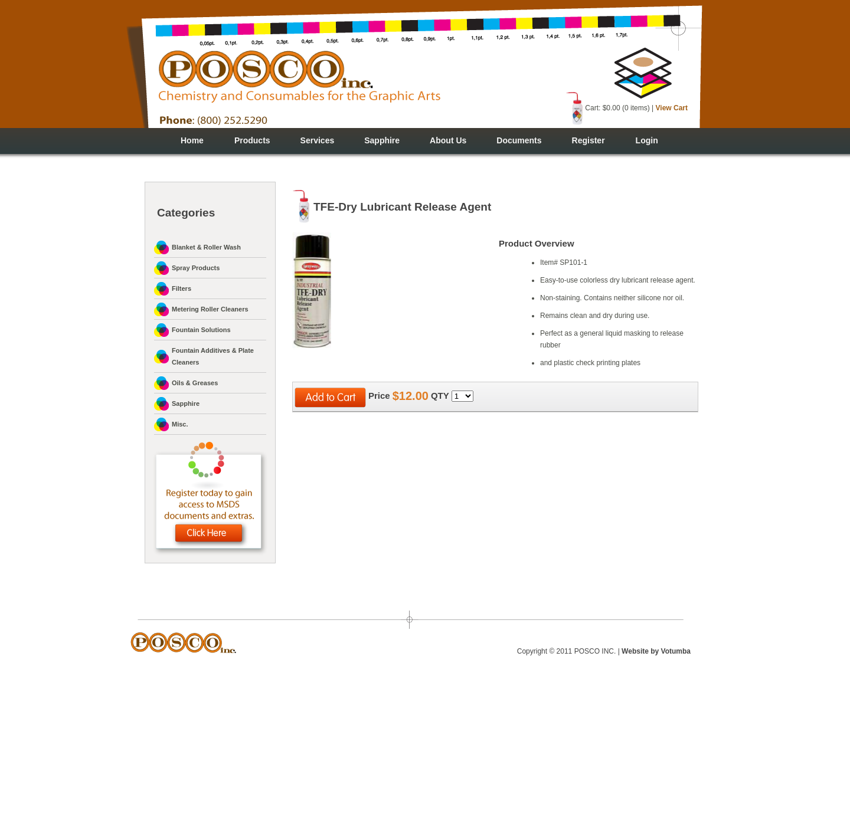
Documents (518, 140)
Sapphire (382, 140)
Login (647, 140)
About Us (448, 140)
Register (588, 140)
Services (317, 140)
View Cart (672, 108)
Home (192, 140)
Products (252, 140)
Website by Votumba (656, 651)
